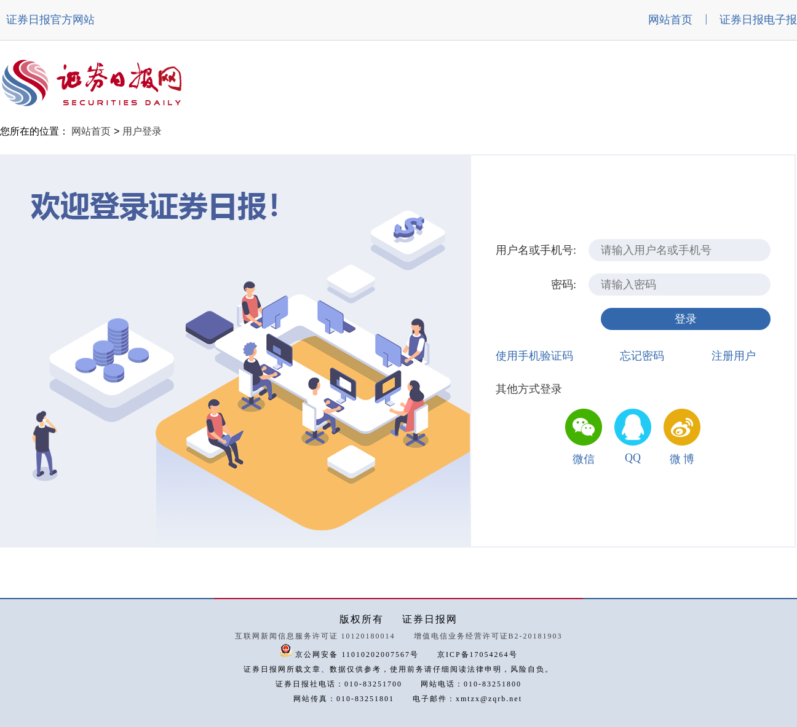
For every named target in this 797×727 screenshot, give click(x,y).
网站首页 (670, 20)
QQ (633, 458)
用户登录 (142, 131)
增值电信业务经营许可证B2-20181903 (488, 636)
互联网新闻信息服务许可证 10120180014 (315, 636)
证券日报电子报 (758, 20)
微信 (584, 459)
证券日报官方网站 (50, 20)
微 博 (682, 459)
